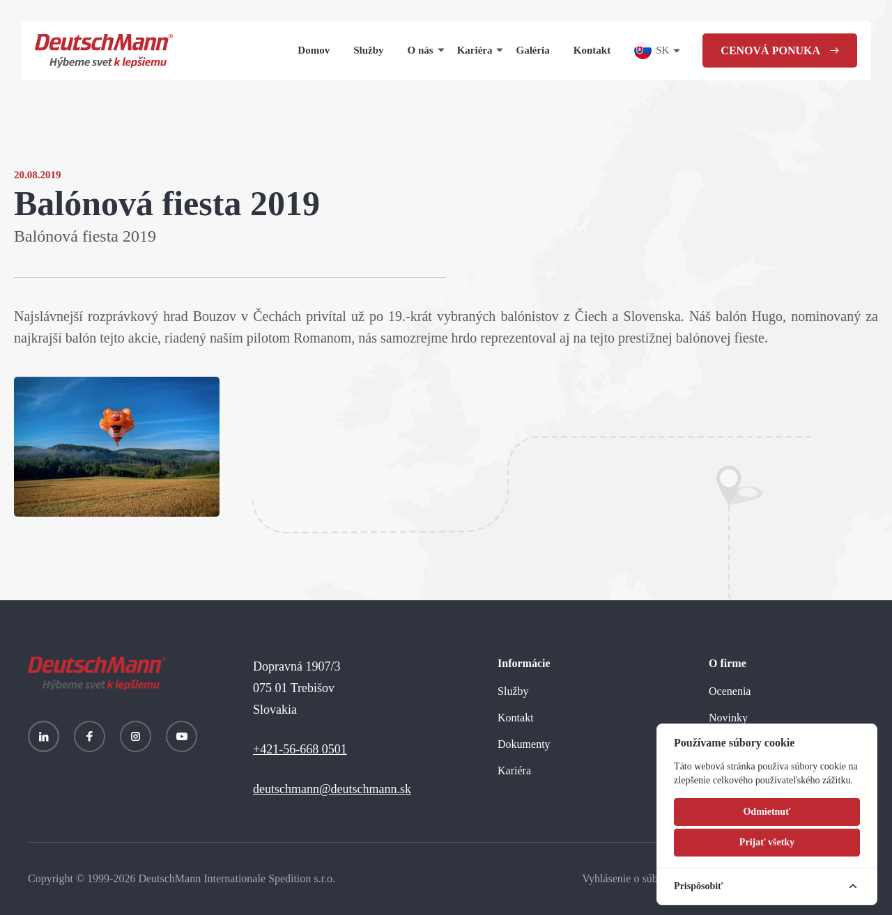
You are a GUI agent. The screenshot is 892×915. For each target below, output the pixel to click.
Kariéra (475, 50)
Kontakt (592, 50)
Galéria (532, 50)
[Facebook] (89, 736)
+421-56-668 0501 (300, 749)
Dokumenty (524, 744)
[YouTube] (181, 736)
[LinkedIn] (43, 736)
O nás (420, 50)
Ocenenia (730, 691)
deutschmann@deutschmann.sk (332, 789)
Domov (314, 50)
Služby (368, 50)
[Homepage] (104, 50)
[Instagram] (135, 736)
